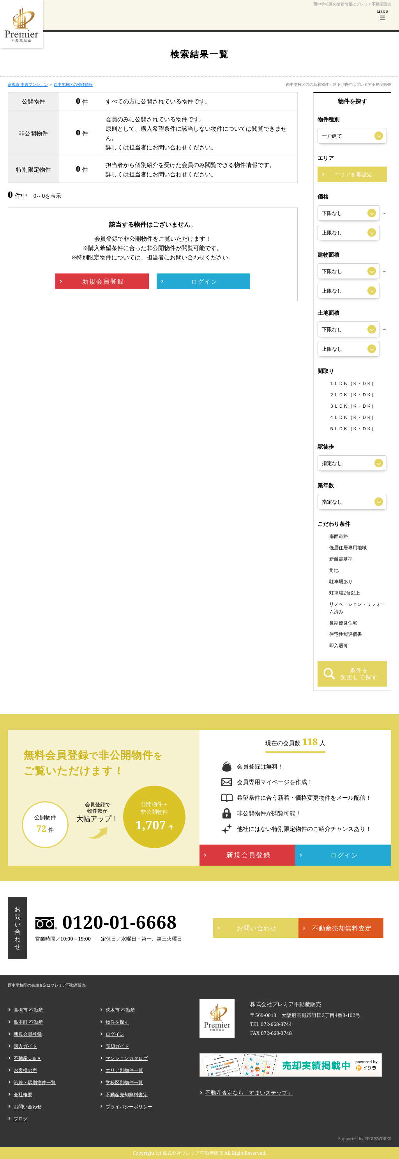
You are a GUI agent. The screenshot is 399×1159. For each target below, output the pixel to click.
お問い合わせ (28, 1106)
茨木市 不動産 (120, 1009)
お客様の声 (25, 1070)
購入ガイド (25, 1046)
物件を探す (117, 1022)
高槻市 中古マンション (28, 84)
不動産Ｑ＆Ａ (27, 1058)
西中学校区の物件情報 (73, 84)
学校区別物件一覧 (124, 1082)
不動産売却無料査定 (127, 1094)
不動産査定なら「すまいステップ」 (249, 1092)
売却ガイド (117, 1046)
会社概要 (23, 1094)
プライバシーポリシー (129, 1106)
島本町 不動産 (28, 1022)
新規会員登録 (28, 1034)
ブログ (21, 1118)
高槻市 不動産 (28, 1009)
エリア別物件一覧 (124, 1070)
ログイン (115, 1034)
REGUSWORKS (377, 1138)
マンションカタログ (127, 1058)
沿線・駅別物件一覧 (35, 1082)
